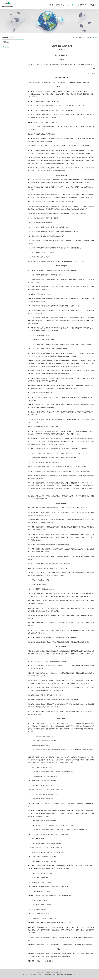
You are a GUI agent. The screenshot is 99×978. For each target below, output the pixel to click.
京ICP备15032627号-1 (70, 974)
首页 (52, 5)
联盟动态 (6, 42)
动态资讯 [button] (71, 5)
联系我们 (93, 5)
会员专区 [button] (82, 5)
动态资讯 (86, 37)
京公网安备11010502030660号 (57, 974)
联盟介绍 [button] (60, 5)
